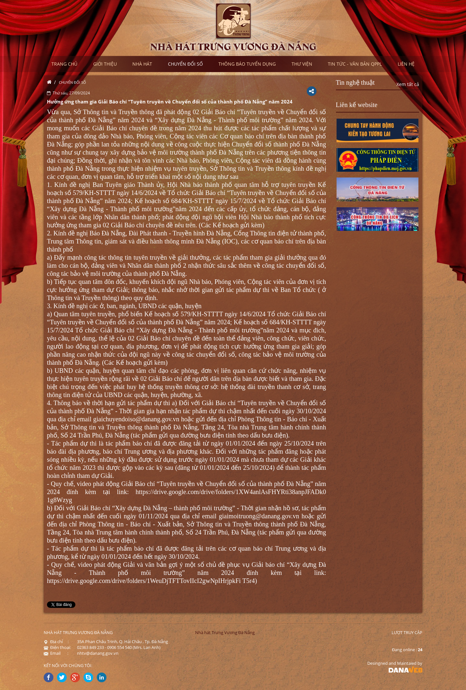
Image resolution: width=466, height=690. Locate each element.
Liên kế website (357, 104)
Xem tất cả (407, 84)
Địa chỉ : (56, 641)
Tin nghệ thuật (355, 82)
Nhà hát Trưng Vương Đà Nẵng (225, 632)
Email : (56, 653)
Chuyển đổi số (72, 82)
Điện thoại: (57, 647)
